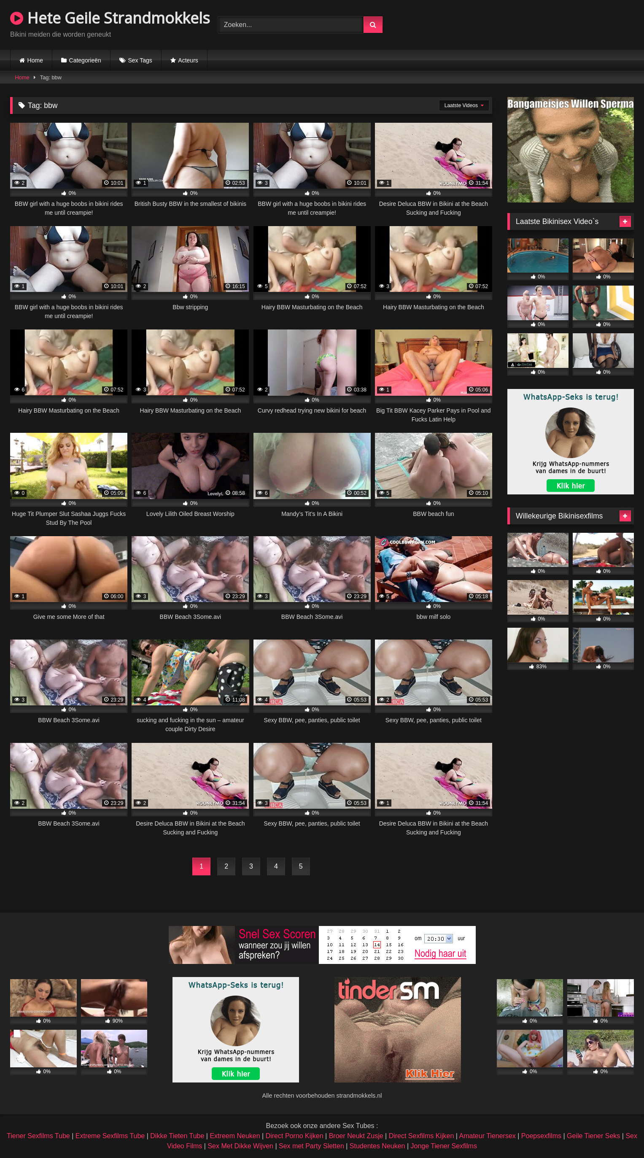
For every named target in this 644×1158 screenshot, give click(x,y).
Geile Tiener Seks (593, 1135)
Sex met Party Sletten (311, 1146)
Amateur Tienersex (487, 1135)
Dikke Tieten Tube (177, 1135)
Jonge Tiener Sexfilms (444, 1146)
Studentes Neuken (377, 1146)
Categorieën (85, 60)
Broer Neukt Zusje (356, 1135)
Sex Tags (140, 60)
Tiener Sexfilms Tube (38, 1135)
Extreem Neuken (235, 1135)
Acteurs (188, 60)
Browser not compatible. (535, 23)
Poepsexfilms (541, 1135)
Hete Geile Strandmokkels (110, 18)
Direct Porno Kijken (294, 1135)
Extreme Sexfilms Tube (110, 1135)
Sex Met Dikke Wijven (240, 1146)
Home (35, 60)
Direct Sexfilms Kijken (421, 1135)
